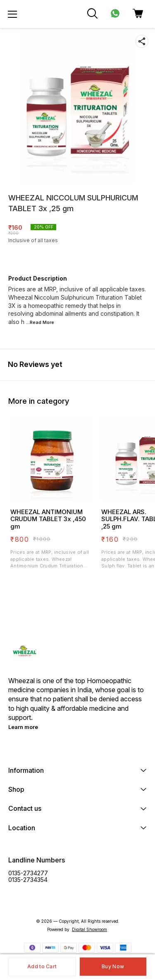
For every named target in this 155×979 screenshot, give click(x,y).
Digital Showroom (89, 929)
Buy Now (113, 966)
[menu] (12, 14)
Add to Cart (42, 966)
